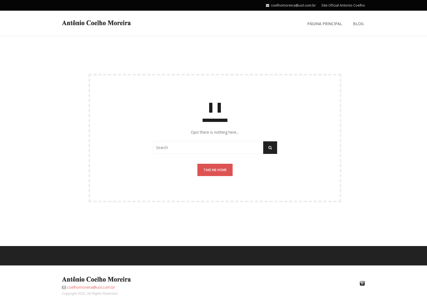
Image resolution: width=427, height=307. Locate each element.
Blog (358, 23)
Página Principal (324, 23)
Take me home (215, 170)
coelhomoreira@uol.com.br (293, 5)
